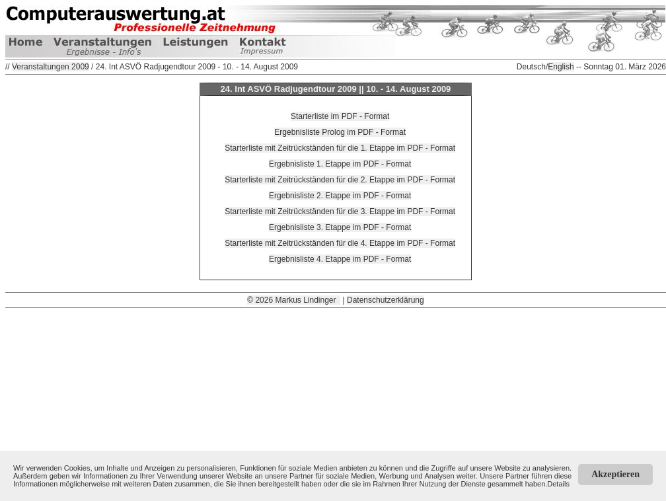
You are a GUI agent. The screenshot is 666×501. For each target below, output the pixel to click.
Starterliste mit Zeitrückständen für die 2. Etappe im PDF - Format (340, 179)
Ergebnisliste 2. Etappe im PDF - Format (340, 195)
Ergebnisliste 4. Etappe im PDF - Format (340, 259)
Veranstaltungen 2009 (50, 66)
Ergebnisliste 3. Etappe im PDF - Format (340, 227)
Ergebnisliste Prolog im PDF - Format (340, 132)
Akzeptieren (615, 474)
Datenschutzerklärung (385, 300)
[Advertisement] (336, 400)
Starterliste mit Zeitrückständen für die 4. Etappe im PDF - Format (340, 243)
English (561, 66)
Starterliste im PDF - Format (340, 116)
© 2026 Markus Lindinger (293, 300)
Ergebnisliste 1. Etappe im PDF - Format (340, 164)
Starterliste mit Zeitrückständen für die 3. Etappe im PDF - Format (340, 211)
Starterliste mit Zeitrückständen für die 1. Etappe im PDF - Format (340, 148)
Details (558, 484)
